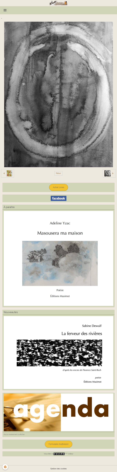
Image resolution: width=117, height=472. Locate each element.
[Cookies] (5, 467)
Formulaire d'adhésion (59, 444)
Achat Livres (58, 187)
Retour (58, 173)
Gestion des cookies (58, 469)
